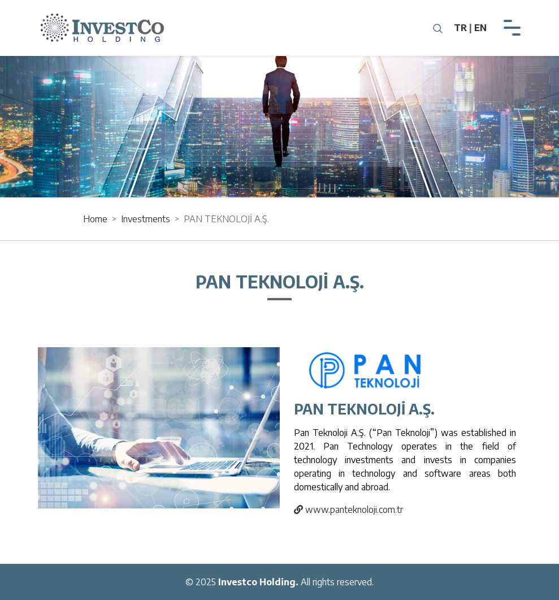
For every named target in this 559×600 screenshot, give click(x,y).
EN (480, 27)
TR (460, 27)
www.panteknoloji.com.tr (346, 507)
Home (95, 219)
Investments (145, 219)
